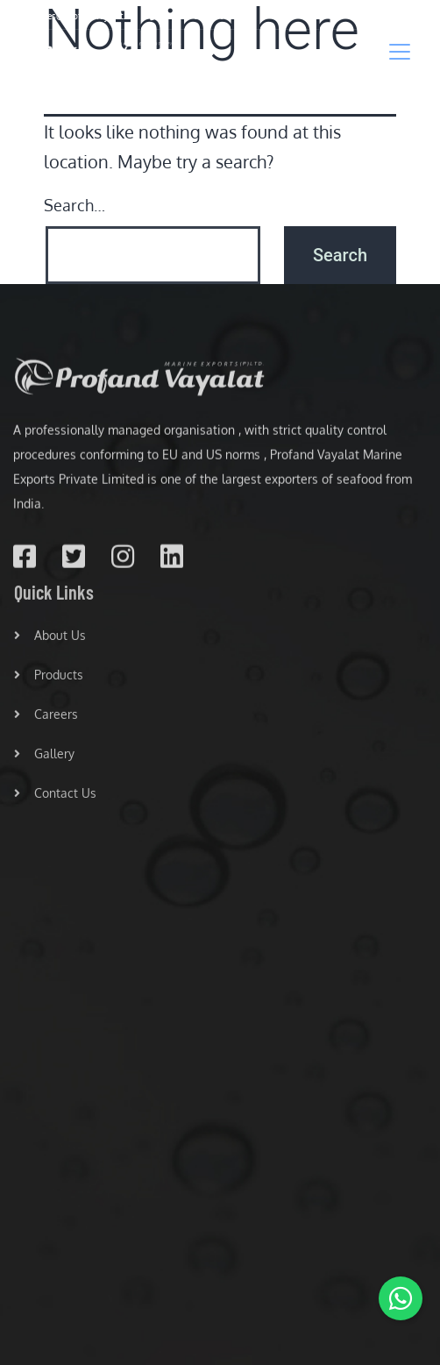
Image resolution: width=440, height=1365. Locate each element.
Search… (74, 205)
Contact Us (55, 796)
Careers (46, 717)
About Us (50, 638)
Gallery (44, 757)
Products (48, 678)
